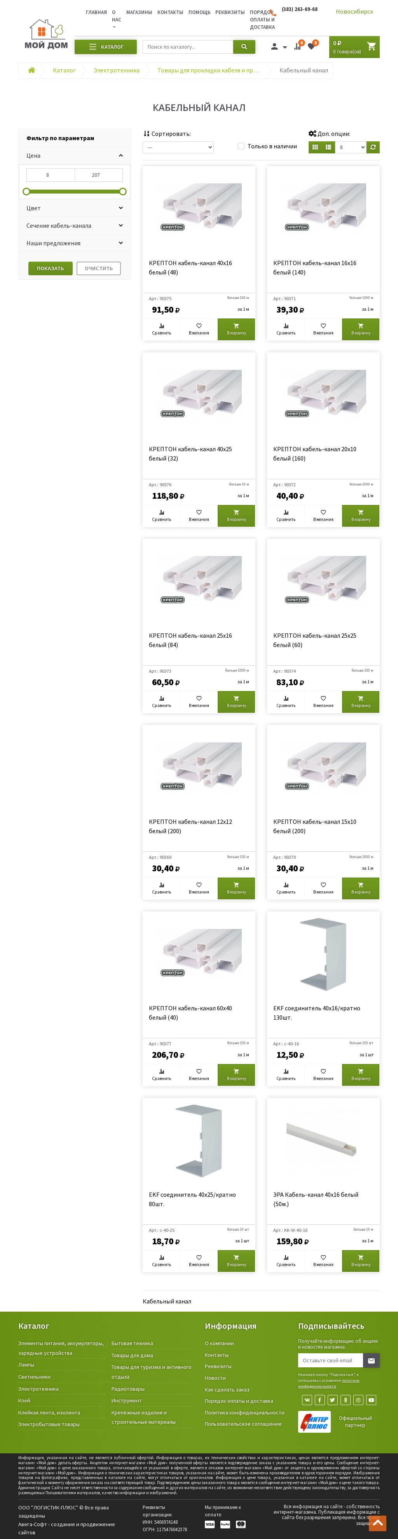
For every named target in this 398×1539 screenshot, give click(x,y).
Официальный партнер (355, 1421)
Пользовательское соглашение (243, 1423)
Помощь (200, 12)
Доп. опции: (329, 133)
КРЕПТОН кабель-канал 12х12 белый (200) (190, 826)
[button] (75, 155)
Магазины (139, 12)
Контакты (170, 12)
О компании (219, 1343)
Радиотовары (128, 1388)
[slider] (26, 191)
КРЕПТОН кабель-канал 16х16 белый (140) (314, 267)
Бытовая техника (132, 1343)
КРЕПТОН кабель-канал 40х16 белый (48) (190, 267)
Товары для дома (132, 1355)
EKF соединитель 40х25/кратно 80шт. (192, 1199)
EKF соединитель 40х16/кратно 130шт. (316, 1012)
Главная (96, 12)
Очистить (99, 268)
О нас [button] (116, 16)
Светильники (34, 1376)
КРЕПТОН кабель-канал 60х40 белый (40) (190, 1012)
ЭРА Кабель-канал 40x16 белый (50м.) (315, 1199)
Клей (24, 1400)
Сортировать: (167, 133)
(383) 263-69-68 (300, 9)
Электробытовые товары (49, 1424)
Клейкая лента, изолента (49, 1412)
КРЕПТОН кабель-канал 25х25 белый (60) (314, 640)
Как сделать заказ (227, 1389)
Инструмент (127, 1400)
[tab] (75, 138)
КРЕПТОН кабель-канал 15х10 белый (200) (314, 826)
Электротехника (38, 1388)
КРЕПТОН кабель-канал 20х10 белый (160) (314, 453)
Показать (50, 268)
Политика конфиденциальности (245, 1412)
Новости (215, 1377)
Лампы (26, 1364)
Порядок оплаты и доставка (239, 1400)
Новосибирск (354, 11)
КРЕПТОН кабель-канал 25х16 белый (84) (190, 640)
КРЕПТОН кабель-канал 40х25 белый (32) (190, 453)
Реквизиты (230, 12)
